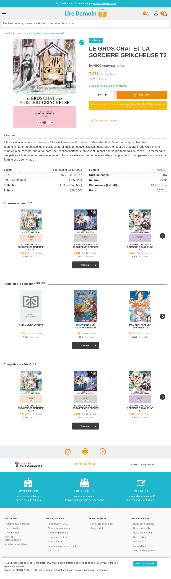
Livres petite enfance (143, 523)
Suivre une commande (58, 528)
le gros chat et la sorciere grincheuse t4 (85, 247)
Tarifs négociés (54, 541)
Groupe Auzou (11, 532)
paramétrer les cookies (95, 570)
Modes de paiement (57, 532)
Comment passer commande (61, 546)
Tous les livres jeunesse (145, 550)
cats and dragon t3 (31, 325)
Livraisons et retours (57, 537)
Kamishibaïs (139, 546)
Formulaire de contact (101, 523)
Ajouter (142, 95)
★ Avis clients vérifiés (15, 544)
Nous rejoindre (11, 528)
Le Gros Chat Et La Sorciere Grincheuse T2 (45, 33)
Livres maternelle (141, 528)
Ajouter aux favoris (104, 120)
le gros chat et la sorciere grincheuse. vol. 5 (31, 247)
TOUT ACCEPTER (145, 563)
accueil (7, 33)
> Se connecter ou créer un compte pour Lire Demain (128, 105)
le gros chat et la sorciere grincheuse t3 (140, 247)
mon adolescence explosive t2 (140, 326)
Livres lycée (139, 541)
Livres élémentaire (142, 532)
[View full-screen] (81, 42)
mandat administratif (104, 3)
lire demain (18, 33)
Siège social (96, 528)
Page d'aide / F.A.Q (57, 523)
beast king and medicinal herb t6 (85, 326)
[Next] (162, 236)
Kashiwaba (108, 65)
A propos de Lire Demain (17, 523)
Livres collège (140, 537)
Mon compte (53, 550)
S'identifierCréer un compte (12, 538)
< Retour (96, 40)
